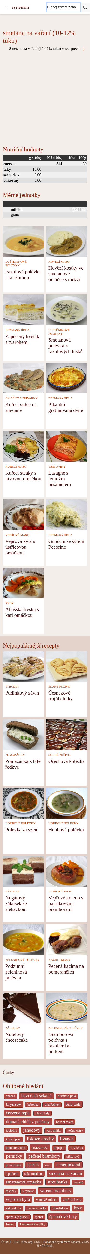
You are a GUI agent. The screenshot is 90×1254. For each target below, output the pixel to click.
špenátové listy (63, 1216)
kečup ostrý (75, 1130)
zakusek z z (13, 1208)
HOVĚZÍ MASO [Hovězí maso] (59, 261)
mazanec (40, 1147)
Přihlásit (47, 1246)
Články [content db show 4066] (8, 1072)
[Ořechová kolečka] (66, 734)
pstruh (33, 1164)
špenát (39, 1217)
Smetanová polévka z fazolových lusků (65, 345)
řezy (78, 1207)
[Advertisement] (45, 98)
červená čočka (36, 1208)
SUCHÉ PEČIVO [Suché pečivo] (59, 755)
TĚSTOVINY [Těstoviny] (57, 466)
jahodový (31, 1130)
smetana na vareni (65, 1173)
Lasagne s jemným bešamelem (59, 478)
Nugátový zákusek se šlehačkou (16, 903)
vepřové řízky (72, 1199)
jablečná (11, 1130)
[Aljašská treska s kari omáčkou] (23, 583)
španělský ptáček (17, 1217)
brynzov (13, 1104)
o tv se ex (76, 1148)
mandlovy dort (15, 1148)
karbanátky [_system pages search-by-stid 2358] (54, 1130)
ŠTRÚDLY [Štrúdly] (12, 686)
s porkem (12, 1174)
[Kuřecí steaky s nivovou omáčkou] (23, 446)
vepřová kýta (18, 1199)
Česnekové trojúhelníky (60, 695)
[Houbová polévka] (66, 803)
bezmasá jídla (67, 1096)
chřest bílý (42, 1113)
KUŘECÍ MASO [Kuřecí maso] (15, 466)
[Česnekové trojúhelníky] (66, 666)
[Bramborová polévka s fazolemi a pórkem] (66, 1007)
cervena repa (17, 1112)
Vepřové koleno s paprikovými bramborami (65, 903)
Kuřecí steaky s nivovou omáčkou (23, 475)
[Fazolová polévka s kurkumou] (23, 241)
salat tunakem (33, 1174)
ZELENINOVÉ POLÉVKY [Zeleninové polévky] (22, 960)
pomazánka (13, 1165)
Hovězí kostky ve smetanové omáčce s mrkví (66, 273)
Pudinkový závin (22, 692)
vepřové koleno (46, 1199)
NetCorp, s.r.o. (31, 1242)
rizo (47, 1165)
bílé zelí (73, 1104)
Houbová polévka (66, 829)
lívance (66, 1138)
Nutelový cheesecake (16, 1037)
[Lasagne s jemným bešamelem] (66, 446)
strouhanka (58, 1181)
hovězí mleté (64, 1122)
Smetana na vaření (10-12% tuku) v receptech (47, 49)
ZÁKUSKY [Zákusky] (12, 891)
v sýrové (28, 1191)
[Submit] (85, 7)
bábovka (33, 1104)
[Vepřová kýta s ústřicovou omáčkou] (23, 514)
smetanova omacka (23, 1181)
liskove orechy (40, 1138)
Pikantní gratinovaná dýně (65, 407)
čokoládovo (60, 1208)
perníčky (14, 1156)
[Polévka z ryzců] (23, 803)
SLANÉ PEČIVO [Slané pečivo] (59, 686)
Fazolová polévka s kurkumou (23, 274)
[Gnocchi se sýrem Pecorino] (66, 514)
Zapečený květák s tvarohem (22, 339)
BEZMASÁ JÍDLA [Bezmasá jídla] (17, 330)
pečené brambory (44, 1156)
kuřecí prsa (13, 1139)
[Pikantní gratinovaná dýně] (66, 378)
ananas (10, 1096)
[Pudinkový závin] (23, 666)
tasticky (11, 1191)
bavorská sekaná (36, 1095)
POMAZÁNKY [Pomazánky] (15, 755)
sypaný (78, 1182)
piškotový (72, 1156)
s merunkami (68, 1164)
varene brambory (56, 1190)
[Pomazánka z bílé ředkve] (23, 734)
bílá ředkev (52, 1104)
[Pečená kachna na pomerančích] (66, 939)
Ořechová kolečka (66, 761)
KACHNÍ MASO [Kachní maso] (59, 960)
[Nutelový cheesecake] (23, 1007)
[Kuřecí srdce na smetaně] (23, 378)
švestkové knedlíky (32, 1224)
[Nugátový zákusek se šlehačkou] (23, 871)
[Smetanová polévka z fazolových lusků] (66, 309)
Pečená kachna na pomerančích (66, 969)
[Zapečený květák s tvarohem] (23, 309)
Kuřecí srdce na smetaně (21, 407)
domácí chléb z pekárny (28, 1121)
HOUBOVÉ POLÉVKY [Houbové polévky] (20, 823)
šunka (10, 1224)
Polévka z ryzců (21, 829)
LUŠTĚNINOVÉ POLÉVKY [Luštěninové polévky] (16, 263)
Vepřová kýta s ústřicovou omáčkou (20, 546)
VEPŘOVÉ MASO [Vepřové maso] (17, 535)
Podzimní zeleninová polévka (16, 971)
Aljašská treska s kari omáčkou (22, 612)
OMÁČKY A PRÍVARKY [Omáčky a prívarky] (21, 398)
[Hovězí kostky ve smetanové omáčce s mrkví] (66, 241)
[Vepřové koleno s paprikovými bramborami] (66, 871)
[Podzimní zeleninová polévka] (23, 939)
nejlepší (59, 1148)
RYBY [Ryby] (9, 603)
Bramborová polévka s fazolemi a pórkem (60, 1042)
